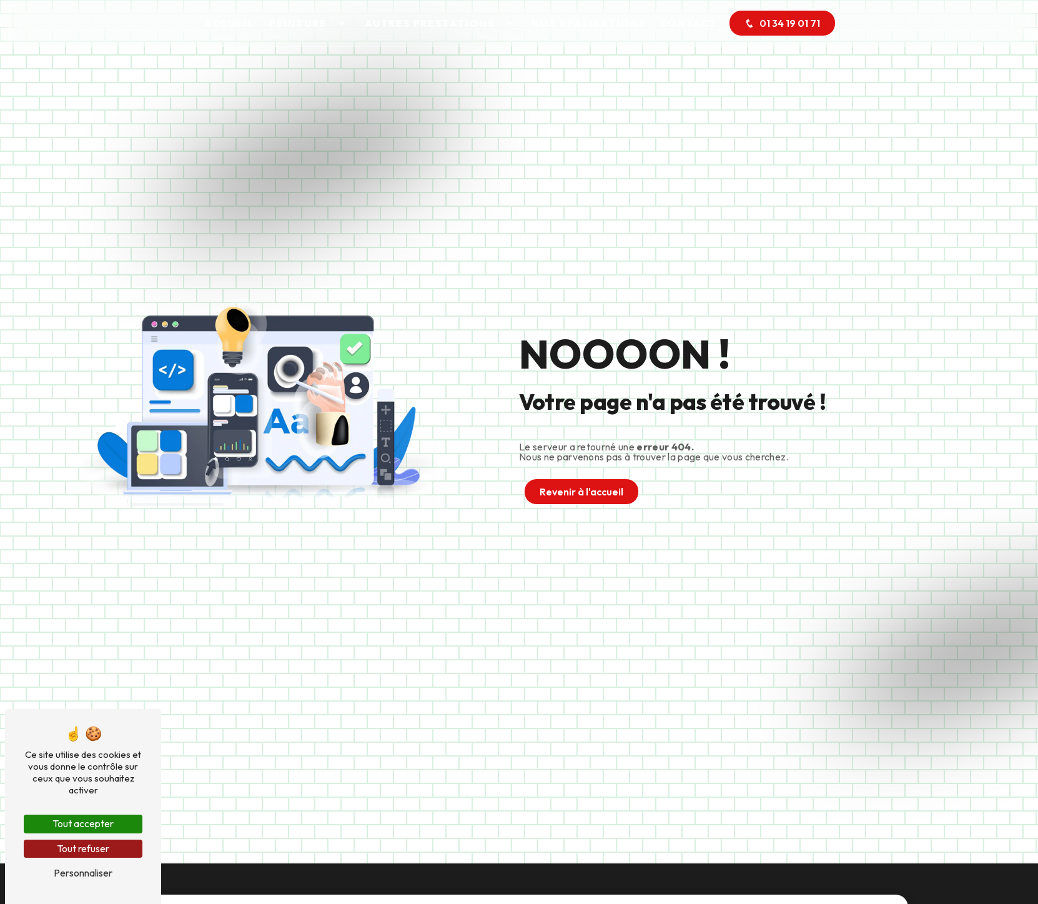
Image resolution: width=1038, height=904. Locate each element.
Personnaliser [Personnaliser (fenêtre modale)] (83, 873)
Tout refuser (83, 848)
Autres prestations (430, 23)
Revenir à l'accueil (581, 491)
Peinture (298, 23)
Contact (688, 23)
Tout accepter (83, 823)
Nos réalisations (588, 23)
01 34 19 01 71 (782, 23)
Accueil (229, 23)
